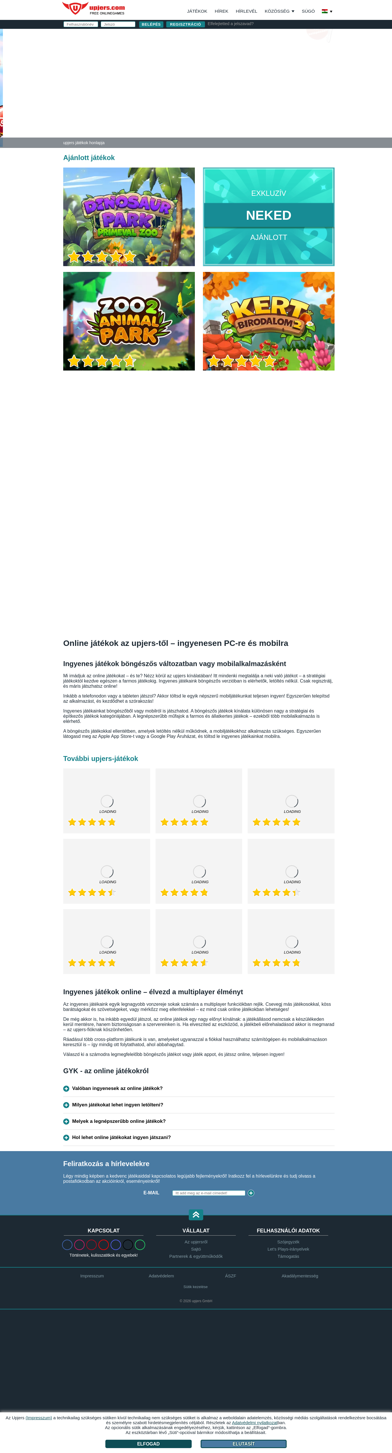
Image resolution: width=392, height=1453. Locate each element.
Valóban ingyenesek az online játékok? (117, 1088)
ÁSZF (282, 106)
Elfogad (148, 1443)
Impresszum (92, 1275)
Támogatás (288, 1256)
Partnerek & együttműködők (196, 1256)
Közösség (277, 11)
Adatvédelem (161, 1275)
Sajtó (196, 1249)
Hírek (221, 11)
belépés (263, 36)
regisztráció (185, 24)
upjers (94, 8)
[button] (196, 1215)
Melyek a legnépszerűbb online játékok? (119, 1121)
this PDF (312, 94)
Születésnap (227, 85)
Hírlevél (246, 11)
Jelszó (219, 74)
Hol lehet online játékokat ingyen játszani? (121, 1137)
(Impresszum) (39, 1417)
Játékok (197, 11)
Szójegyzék (288, 1241)
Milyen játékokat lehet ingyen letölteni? (117, 1105)
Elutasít (244, 1443)
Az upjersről (195, 1241)
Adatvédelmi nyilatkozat (243, 112)
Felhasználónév (232, 51)
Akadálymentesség (300, 1275)
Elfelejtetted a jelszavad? (231, 23)
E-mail (218, 62)
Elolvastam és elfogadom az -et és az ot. (262, 109)
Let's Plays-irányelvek (288, 1249)
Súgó (308, 11)
